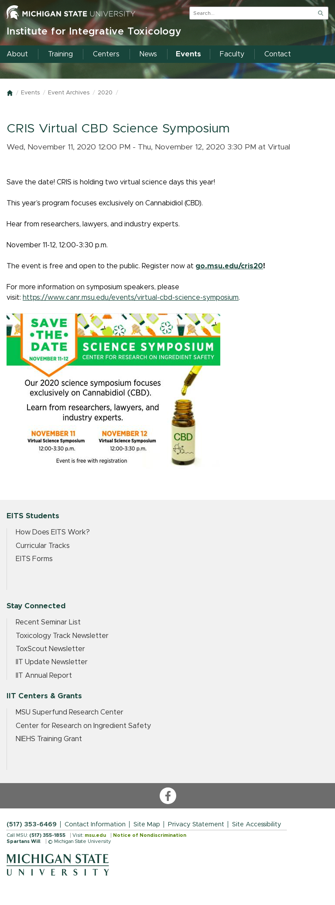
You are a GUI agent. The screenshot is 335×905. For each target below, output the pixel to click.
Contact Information (95, 824)
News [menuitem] (148, 54)
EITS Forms (34, 558)
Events (30, 93)
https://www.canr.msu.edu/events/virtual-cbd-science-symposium (131, 297)
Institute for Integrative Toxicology (94, 32)
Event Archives (68, 93)
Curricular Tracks (43, 545)
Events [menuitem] (188, 54)
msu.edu (95, 835)
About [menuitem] (17, 54)
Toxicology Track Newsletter (62, 635)
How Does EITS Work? (53, 532)
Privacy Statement (196, 824)
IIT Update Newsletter (52, 662)
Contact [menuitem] (277, 54)
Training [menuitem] (60, 54)
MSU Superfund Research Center (69, 712)
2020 (105, 93)
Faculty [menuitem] (232, 54)
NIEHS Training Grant (49, 738)
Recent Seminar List (48, 622)
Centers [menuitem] (106, 54)
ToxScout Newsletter (50, 648)
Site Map (146, 824)
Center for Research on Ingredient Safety (83, 725)
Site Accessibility (256, 824)
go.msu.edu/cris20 (229, 266)
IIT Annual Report (44, 675)
